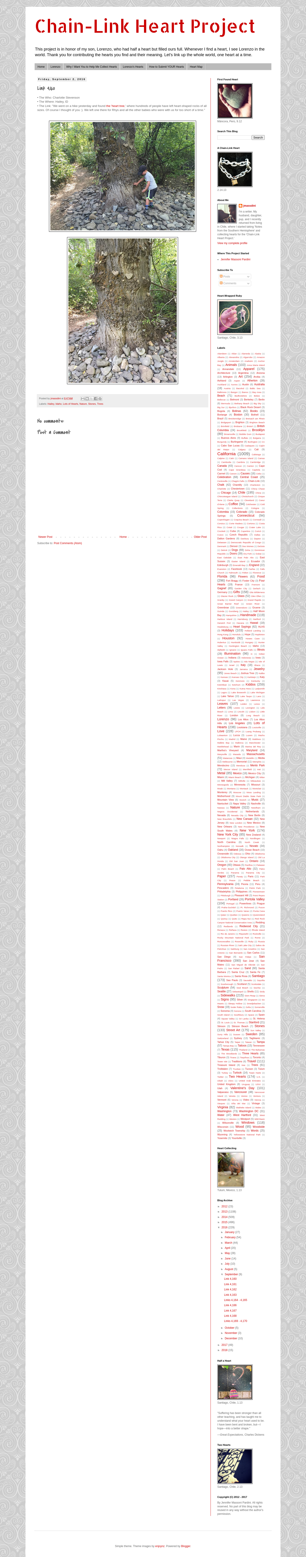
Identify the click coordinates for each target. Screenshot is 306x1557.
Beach (221, 395)
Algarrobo (248, 357)
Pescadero (223, 888)
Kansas (224, 677)
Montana (231, 788)
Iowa (258, 657)
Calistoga (256, 454)
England (254, 565)
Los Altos (243, 719)
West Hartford (242, 1115)
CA (263, 442)
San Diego (224, 956)
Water (221, 1115)
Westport (245, 1119)
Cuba (233, 531)
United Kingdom (226, 1084)
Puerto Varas (242, 911)
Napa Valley (239, 803)
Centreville (222, 481)
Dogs (235, 550)
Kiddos (251, 684)
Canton (250, 466)
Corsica (221, 523)
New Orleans (224, 826)
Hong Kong (222, 634)
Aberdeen (222, 353)
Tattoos (242, 1045)
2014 (225, 1217)
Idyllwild (221, 650)
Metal (221, 773)
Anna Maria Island (256, 365)
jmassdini (249, 205)
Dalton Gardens (226, 538)
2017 (225, 1345)
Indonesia (246, 657)
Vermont (221, 1099)
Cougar (240, 527)
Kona (232, 688)
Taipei (237, 1042)
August (229, 1269)
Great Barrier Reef (228, 604)
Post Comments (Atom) (68, 543)
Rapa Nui (246, 918)
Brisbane (238, 426)
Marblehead (223, 746)
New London (236, 823)
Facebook (236, 569)
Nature (83, 403)
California (226, 453)
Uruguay (246, 1084)
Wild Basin (260, 1119)
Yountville (237, 1138)
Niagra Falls (237, 838)
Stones (92, 403)
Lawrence (255, 700)
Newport (221, 838)
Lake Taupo (246, 696)
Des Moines (248, 546)
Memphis (257, 761)
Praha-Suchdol (228, 907)
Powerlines (245, 903)
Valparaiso (223, 1092)
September (232, 1274)
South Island (223, 1015)
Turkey (224, 1073)
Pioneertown (259, 891)
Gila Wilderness (257, 592)
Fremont (256, 584)
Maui (238, 758)
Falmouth (233, 572)
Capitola (256, 470)
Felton (245, 572)
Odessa (237, 853)
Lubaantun (222, 735)
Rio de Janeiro (228, 934)
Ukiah (220, 1080)
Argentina (243, 373)
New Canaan (244, 818)
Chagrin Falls (237, 481)
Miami (220, 777)
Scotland (242, 984)
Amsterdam (234, 361)
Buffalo (244, 438)
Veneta (232, 1096)
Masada (237, 754)
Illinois (261, 649)
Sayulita (261, 980)
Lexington (250, 708)
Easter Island (238, 561)
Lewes (237, 708)
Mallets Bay (223, 743)
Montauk (244, 788)
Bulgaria (257, 438)
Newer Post (45, 536)
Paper (221, 876)
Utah (220, 1088)
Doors (233, 553)
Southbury (239, 1015)
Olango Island (247, 857)
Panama (235, 872)
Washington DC (248, 1111)
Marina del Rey (253, 746)
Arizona (260, 373)
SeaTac (257, 987)
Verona (235, 1100)
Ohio (247, 853)
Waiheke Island (243, 1107)
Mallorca (239, 743)
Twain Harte (255, 1073)
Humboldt (235, 642)
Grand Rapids (254, 600)
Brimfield (225, 426)
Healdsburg (222, 627)
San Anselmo (250, 949)
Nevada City (237, 815)
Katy (262, 677)
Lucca (236, 735)
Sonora (237, 1011)
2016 (225, 1227)
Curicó (258, 531)
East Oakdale (224, 557)
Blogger (185, 1546)
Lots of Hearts (70, 403)
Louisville (256, 727)
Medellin (250, 758)
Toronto (257, 1057)
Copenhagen (223, 519)
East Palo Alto (245, 557)
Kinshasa (221, 688)
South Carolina (253, 1011)
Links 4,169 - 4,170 (235, 1321)
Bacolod (240, 388)
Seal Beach (242, 987)
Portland (233, 899)
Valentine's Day (242, 1088)
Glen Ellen (256, 596)
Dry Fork (247, 553)
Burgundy (222, 442)
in (251, 654)
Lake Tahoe (227, 696)
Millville (241, 781)
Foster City (248, 580)
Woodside (259, 1126)
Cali (256, 449)
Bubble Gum (245, 434)
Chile (241, 492)
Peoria (244, 884)
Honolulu (236, 634)
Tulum (261, 1068)
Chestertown (238, 488)
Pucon (262, 907)
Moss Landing (253, 792)
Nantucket (222, 803)
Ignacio (232, 650)
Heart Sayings (242, 626)
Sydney (238, 1038)
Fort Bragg (232, 580)
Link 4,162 (230, 1289)
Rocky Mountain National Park (233, 937)
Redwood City (248, 926)
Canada (222, 465)
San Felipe (245, 957)
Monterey (222, 792)
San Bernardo (236, 953)
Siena (262, 995)
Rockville (257, 934)
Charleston (255, 485)
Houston (228, 638)
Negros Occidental (227, 811)
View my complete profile (232, 243)
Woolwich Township (234, 1130)
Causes (245, 473)
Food (261, 576)
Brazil (220, 418)
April (228, 1248)
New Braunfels (224, 819)
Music (254, 799)
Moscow (237, 792)
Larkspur (221, 700)
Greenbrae (223, 607)
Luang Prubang (253, 731)
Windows (248, 1122)
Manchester (254, 743)
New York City (227, 834)
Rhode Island (258, 930)
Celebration (224, 477)
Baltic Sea (255, 388)
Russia (261, 941)
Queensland (259, 915)
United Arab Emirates (250, 1080)
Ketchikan (222, 685)
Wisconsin (222, 1126)
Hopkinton (260, 634)
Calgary (242, 449)
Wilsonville (228, 1122)
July (227, 1263)
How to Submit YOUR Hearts (166, 66)
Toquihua (244, 1057)
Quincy (224, 918)
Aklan (234, 353)
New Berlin (254, 815)
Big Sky (257, 403)
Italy (243, 665)
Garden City (240, 588)
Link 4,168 (230, 1315)
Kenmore (240, 681)
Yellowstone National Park (247, 1134)
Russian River (227, 945)
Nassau (221, 807)
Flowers (243, 576)
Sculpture (223, 987)
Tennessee (259, 1045)
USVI (257, 1084)
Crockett (221, 531)
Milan (262, 777)
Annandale (228, 369)
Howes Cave (253, 638)
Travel (251, 1061)
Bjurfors (232, 407)
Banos (245, 392)
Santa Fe (255, 972)
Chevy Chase (258, 488)
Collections (237, 508)
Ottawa (236, 865)
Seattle (221, 991)
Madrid (232, 739)
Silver (240, 999)
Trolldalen (222, 1068)
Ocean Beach (252, 849)
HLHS (261, 626)
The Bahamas (258, 1050)
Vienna (257, 1100)
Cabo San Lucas (230, 445)
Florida (222, 576)
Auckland (221, 384)
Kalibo (262, 673)
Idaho (59, 403)
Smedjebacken (254, 1003)
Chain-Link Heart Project (145, 25)
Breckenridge (234, 418)
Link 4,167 (230, 1310)
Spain (261, 1014)
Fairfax (252, 569)
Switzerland (223, 1038)
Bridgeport (226, 422)
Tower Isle (222, 1061)
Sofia (248, 1007)
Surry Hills (222, 1034)
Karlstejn (251, 677)
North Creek (252, 842)
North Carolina (226, 842)
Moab (220, 788)
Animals (231, 365)
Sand (247, 968)
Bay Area (256, 392)
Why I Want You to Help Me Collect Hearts (91, 66)
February (230, 1237)
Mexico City (254, 773)
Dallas (257, 535)
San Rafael (233, 968)
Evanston (221, 569)
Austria (227, 388)
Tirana (233, 1057)
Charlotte (221, 488)
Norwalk (240, 846)
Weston (232, 1119)
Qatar (223, 915)
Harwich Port (224, 623)
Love (220, 731)
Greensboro (241, 607)
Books (254, 411)
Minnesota (240, 784)
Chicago (226, 492)
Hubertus (221, 642)
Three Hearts (250, 1053)
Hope (247, 634)
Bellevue (221, 399)
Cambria (240, 462)
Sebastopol (237, 991)
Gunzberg (233, 611)
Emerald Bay (239, 565)
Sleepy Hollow (235, 1003)
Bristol (250, 426)
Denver (234, 546)
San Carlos (253, 952)
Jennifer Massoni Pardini (235, 259)
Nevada (221, 815)
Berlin (261, 399)
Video (246, 1099)
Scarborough (227, 984)
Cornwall (257, 519)
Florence (257, 572)
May (228, 1253)
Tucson (249, 1068)
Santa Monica (224, 976)
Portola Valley (255, 899)
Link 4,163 (230, 1294)
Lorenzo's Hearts (133, 66)
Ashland (221, 380)
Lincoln (241, 711)
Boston (238, 414)
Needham (256, 807)
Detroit (224, 550)
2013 (225, 1211)
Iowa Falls (223, 661)
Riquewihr (244, 934)
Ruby (250, 941)
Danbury (245, 538)
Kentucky (255, 681)
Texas (225, 1049)
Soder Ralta (236, 1007)
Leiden (243, 704)
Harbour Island (224, 619)
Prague (261, 903)
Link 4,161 (230, 1284)
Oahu (220, 849)
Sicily (262, 991)
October (230, 1327)
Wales (258, 1107)
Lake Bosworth (238, 692)
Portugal (230, 903)
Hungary (249, 642)
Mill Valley (227, 780)
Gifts (236, 592)
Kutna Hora (245, 688)
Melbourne (228, 761)
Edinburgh (222, 565)
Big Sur (221, 407)
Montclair (257, 788)
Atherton (252, 380)
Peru (257, 884)
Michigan (250, 777)
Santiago (258, 976)
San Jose (248, 960)
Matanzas (227, 758)
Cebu (258, 473)
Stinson (221, 1026)
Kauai (225, 680)
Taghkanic (254, 1038)
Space (251, 1015)
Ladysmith (260, 688)
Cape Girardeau (237, 470)
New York (247, 830)
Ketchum (236, 685)
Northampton (223, 846)
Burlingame (237, 441)
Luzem (249, 735)
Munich (242, 800)
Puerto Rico (226, 911)
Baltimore (222, 392)
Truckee (237, 1069)
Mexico (237, 773)
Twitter (220, 1077)
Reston (244, 930)
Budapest (260, 434)
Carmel (221, 473)
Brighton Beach (257, 422)
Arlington (228, 376)
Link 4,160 (230, 1278)
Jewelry (259, 669)
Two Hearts (237, 1076)
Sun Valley (255, 1030)
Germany (222, 592)
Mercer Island (230, 769)
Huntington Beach (238, 646)
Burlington (252, 442)
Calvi (231, 458)
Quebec (234, 915)
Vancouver (240, 1092)
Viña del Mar (238, 1103)
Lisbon (252, 711)
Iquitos (236, 661)
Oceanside (223, 853)
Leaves (222, 703)
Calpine (221, 458)
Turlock (237, 1072)
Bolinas (236, 411)
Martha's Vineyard (228, 750)
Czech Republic (239, 534)
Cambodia (226, 462)
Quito (234, 918)
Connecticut (245, 515)
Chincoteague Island (227, 496)
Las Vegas (238, 700)
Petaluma (239, 888)
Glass (241, 596)
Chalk (220, 484)
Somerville (260, 1007)
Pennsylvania (225, 884)
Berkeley (248, 399)
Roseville (239, 941)
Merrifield (247, 769)
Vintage (256, 1103)
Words (254, 1130)
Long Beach (253, 715)
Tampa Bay (228, 1045)
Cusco (220, 535)
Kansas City (237, 677)
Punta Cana (259, 911)
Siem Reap (250, 995)
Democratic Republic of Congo (246, 542)
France (239, 584)
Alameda (245, 353)
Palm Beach (227, 869)
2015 (225, 1222)
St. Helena (259, 1018)
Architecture (223, 373)
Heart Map (196, 66)
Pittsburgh (225, 895)
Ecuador (255, 561)
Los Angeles (237, 723)
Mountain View (225, 799)
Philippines (242, 891)
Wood (239, 1126)
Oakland (233, 849)
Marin (237, 746)
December (231, 1338)
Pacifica (249, 865)
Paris (250, 876)
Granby (220, 600)
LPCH (238, 731)
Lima (230, 711)
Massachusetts (256, 754)
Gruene (256, 607)
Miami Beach (234, 777)
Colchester (251, 504)
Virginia (222, 1107)
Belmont (234, 399)
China (258, 493)
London (234, 715)
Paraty (239, 876)
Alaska (258, 353)
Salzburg (234, 949)
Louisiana (242, 727)
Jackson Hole (225, 669)
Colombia (223, 511)
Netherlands (252, 811)
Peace (232, 880)
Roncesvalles (223, 941)
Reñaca (232, 930)
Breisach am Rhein (255, 418)
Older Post (200, 536)
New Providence (246, 826)
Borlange (222, 414)
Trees (100, 403)
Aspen (237, 380)
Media (261, 758)
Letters (221, 707)
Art (241, 376)
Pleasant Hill (241, 895)
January (230, 1232)
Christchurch (247, 496)
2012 (225, 1206)
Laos (258, 696)
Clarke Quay (233, 500)
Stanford (254, 1022)
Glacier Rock (227, 596)
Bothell (254, 414)
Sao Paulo (232, 980)
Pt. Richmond (247, 907)
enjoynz (160, 1546)
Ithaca (257, 665)
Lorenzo (55, 66)
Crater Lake (255, 527)
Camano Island (246, 458)
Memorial (242, 761)
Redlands (228, 926)
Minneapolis (223, 784)
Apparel (249, 369)
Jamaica (244, 669)
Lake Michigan (257, 692)
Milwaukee (255, 781)
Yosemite (222, 1138)
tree (244, 1065)
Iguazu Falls (247, 650)
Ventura (257, 1096)
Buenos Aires (228, 438)
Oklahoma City (228, 857)
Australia (259, 384)
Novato (254, 846)
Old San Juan (236, 861)
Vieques (221, 1103)
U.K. (259, 1077)
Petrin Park (255, 888)
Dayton (257, 538)
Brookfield (241, 430)
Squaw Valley (228, 1018)
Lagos (224, 692)
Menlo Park (257, 765)
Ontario (253, 861)
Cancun (238, 466)
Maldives (256, 739)
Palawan (260, 865)
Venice (244, 1096)
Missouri (255, 784)
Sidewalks (227, 995)
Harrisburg (243, 619)
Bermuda (225, 403)
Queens (245, 915)
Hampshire (231, 615)
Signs (225, 999)
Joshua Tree (247, 673)
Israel (231, 665)
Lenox (257, 704)
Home (41, 66)
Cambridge (255, 462)
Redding (260, 922)
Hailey (51, 403)
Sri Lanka (243, 1018)
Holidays (228, 630)
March (229, 1242)
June (228, 1258)
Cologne (255, 508)
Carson (233, 473)
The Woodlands (229, 1053)
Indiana (232, 657)
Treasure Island (226, 1065)
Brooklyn (258, 430)
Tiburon (221, 1057)
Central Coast (249, 477)
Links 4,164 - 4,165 (235, 1300)
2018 (225, 1350)
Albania (221, 357)
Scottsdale (256, 984)
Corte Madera (236, 523)
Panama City (253, 872)
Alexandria (234, 357)
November (231, 1333)
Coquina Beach (241, 519)
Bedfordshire (240, 396)
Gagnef (221, 588)
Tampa (261, 1042)
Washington (224, 1111)
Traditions (237, 1061)
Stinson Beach (240, 1026)
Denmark (221, 546)
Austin (245, 384)
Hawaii (254, 622)
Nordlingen (255, 838)
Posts (225, 276)
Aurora (234, 384)
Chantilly (237, 484)
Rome (258, 937)
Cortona (251, 523)
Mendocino (223, 765)
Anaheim (248, 361)
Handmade (248, 615)
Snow (220, 1007)
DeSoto (261, 546)
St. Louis (225, 1022)
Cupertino (245, 531)
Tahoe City (223, 1042)
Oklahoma (260, 853)
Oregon (221, 864)
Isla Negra (249, 661)
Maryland (251, 750)
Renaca (221, 930)
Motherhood (223, 796)
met (259, 769)
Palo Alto (245, 868)
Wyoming (222, 1134)
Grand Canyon (236, 600)
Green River (253, 604)
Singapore (252, 999)
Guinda (220, 611)
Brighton (239, 422)
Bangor (234, 392)
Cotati (229, 527)
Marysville (222, 754)
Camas (261, 458)
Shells (250, 991)
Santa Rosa (241, 976)
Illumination (232, 653)
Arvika (257, 376)
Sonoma (225, 1011)
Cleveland (249, 500)
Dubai (258, 553)
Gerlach (257, 588)
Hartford (257, 619)
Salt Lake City (245, 945)
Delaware (222, 542)
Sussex (236, 1034)
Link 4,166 (230, 1305)
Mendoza (240, 765)
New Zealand (253, 834)
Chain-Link (254, 481)
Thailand (243, 1050)
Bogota (221, 411)
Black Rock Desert (251, 407)
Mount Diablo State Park (248, 796)
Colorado (241, 511)
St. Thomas (239, 1022)
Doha (247, 550)
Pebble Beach (251, 880)
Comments (228, 283)
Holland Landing (253, 630)
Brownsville (229, 434)
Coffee (233, 504)
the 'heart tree (115, 106)
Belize (257, 396)
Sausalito (247, 980)
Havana (240, 623)
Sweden (251, 1034)
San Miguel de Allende (243, 964)
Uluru (230, 1080)
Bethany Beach (241, 403)
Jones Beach (230, 673)
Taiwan (248, 1042)
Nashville (256, 803)
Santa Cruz (238, 972)
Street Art (233, 1030)
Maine (243, 739)
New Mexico (254, 822)
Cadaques (250, 445)
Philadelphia (224, 891)
